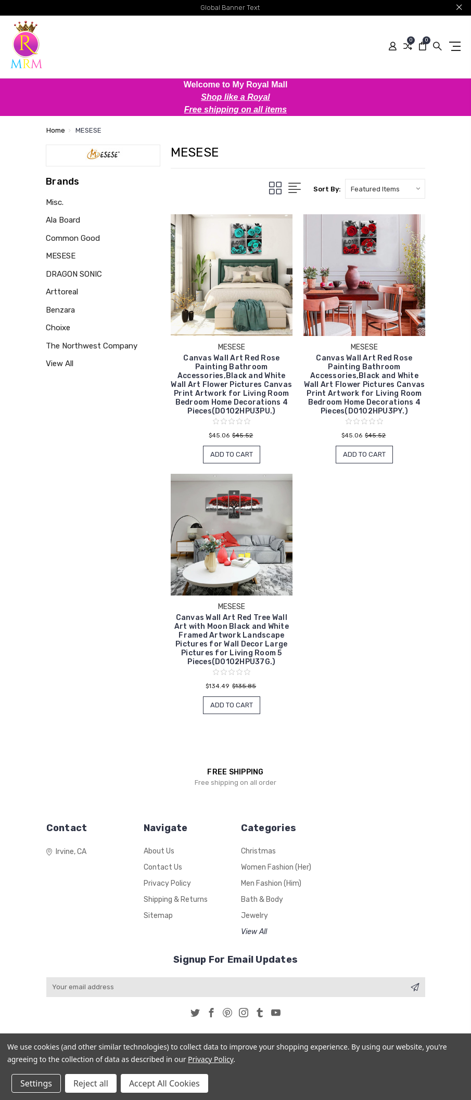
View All (59, 363)
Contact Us (163, 867)
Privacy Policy (167, 883)
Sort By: (327, 189)
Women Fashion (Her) (276, 867)
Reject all (90, 1083)
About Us (159, 851)
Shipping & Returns (176, 899)
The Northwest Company (91, 346)
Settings (36, 1083)
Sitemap (158, 915)
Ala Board (63, 220)
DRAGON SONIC (74, 274)
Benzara (60, 310)
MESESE (60, 256)
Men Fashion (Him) (271, 883)
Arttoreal (62, 291)
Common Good (73, 238)
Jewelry (254, 915)
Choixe (58, 327)
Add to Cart (231, 454)
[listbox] (385, 189)
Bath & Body (262, 899)
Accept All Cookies (164, 1083)
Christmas (258, 851)
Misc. (54, 202)
